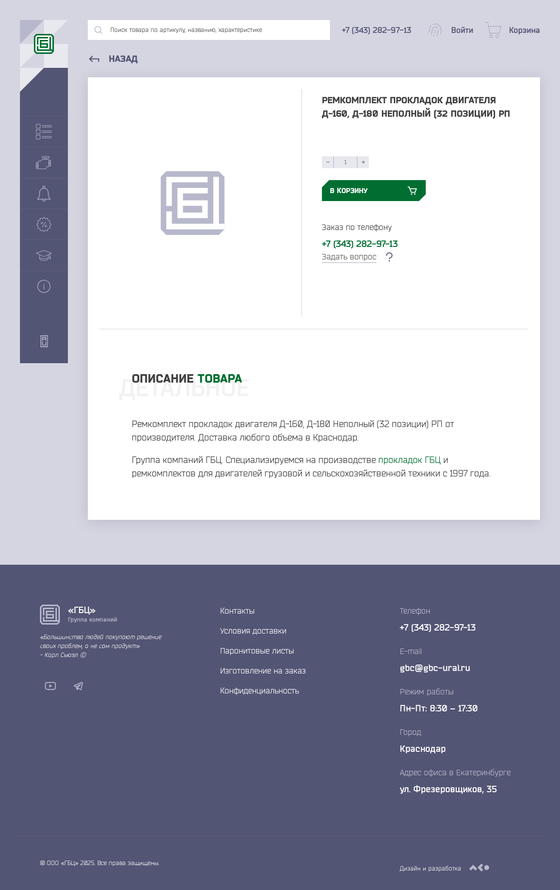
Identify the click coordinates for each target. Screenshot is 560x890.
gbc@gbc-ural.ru (435, 667)
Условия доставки (253, 630)
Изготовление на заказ (263, 670)
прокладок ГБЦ (409, 459)
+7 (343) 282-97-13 (360, 243)
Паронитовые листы (257, 650)
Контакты (237, 610)
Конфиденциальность (259, 690)
